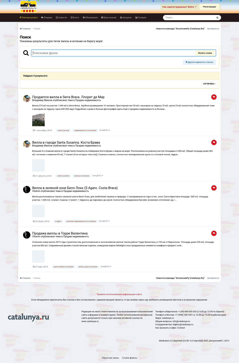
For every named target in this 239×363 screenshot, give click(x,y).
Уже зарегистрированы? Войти (179, 7)
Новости (62, 17)
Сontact (181, 328)
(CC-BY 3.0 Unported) (193, 340)
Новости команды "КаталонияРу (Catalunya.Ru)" (180, 28)
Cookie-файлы (129, 358)
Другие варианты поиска (199, 62)
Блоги (76, 17)
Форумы (47, 17)
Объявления (91, 17)
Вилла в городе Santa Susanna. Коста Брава (66, 142)
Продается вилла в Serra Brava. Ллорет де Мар (68, 97)
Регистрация (209, 6)
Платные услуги (29, 17)
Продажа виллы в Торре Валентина (60, 233)
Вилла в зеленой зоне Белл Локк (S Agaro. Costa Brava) (75, 188)
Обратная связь (110, 358)
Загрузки (127, 17)
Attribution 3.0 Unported (170, 340)
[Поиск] (182, 17)
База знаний (109, 17)
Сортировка (209, 84)
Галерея (142, 17)
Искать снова (205, 53)
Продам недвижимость (88, 100)
